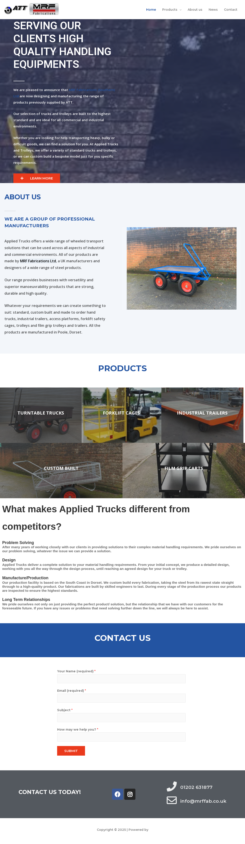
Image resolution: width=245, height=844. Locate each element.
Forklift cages (121, 413)
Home (151, 10)
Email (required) (71, 691)
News (213, 10)
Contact (230, 10)
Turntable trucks (40, 413)
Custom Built (61, 468)
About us (195, 10)
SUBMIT (71, 751)
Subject (65, 710)
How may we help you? (77, 729)
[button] (36, 178)
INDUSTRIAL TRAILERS (202, 413)
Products (169, 10)
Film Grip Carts (183, 468)
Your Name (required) (76, 671)
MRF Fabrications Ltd (38, 260)
